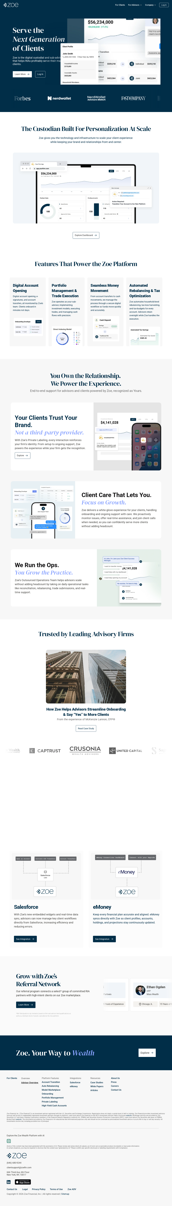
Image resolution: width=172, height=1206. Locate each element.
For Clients (12, 1078)
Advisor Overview (30, 1082)
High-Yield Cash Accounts (54, 1105)
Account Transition (51, 1082)
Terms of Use (56, 1189)
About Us (115, 1078)
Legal (25, 1189)
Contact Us (116, 1090)
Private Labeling (50, 1101)
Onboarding (47, 1094)
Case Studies (96, 1082)
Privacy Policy (38, 1189)
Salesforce (75, 1082)
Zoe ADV (72, 1189)
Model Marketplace (51, 1090)
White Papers (96, 1086)
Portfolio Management (53, 1097)
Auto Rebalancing (50, 1086)
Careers (115, 1086)
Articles (94, 1090)
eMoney (74, 1086)
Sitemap (65, 1194)
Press (114, 1082)
